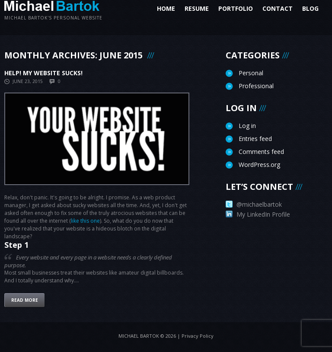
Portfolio (235, 8)
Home (166, 8)
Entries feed (255, 138)
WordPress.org (259, 164)
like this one (85, 220)
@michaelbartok (254, 204)
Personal (251, 73)
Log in (247, 126)
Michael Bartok (138, 336)
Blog (313, 8)
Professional (256, 86)
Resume (197, 8)
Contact (277, 8)
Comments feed (261, 151)
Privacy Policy (198, 336)
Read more (24, 300)
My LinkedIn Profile (258, 214)
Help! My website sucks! (43, 73)
